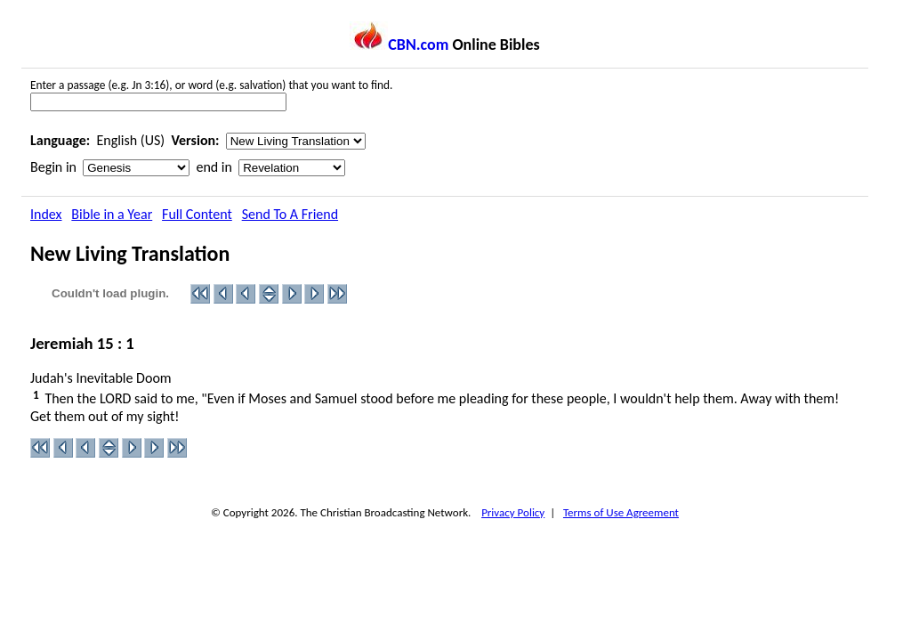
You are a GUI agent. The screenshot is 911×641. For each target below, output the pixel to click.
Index (46, 214)
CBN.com (399, 44)
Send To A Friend (290, 214)
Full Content (197, 214)
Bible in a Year (111, 214)
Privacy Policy (512, 512)
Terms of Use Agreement (621, 512)
